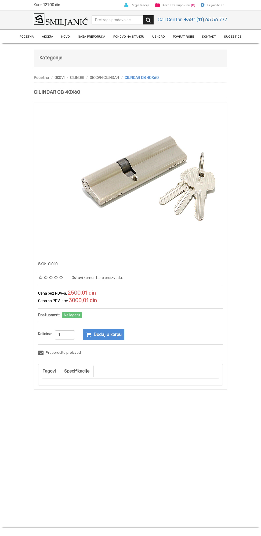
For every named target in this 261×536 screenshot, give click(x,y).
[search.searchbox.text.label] (118, 19)
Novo (65, 36)
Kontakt (209, 36)
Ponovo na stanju (128, 36)
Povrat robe (183, 36)
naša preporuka (91, 36)
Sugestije (232, 36)
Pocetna (27, 36)
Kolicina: (45, 334)
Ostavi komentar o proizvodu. (97, 278)
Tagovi (49, 371)
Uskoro (158, 36)
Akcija (47, 36)
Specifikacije (76, 371)
